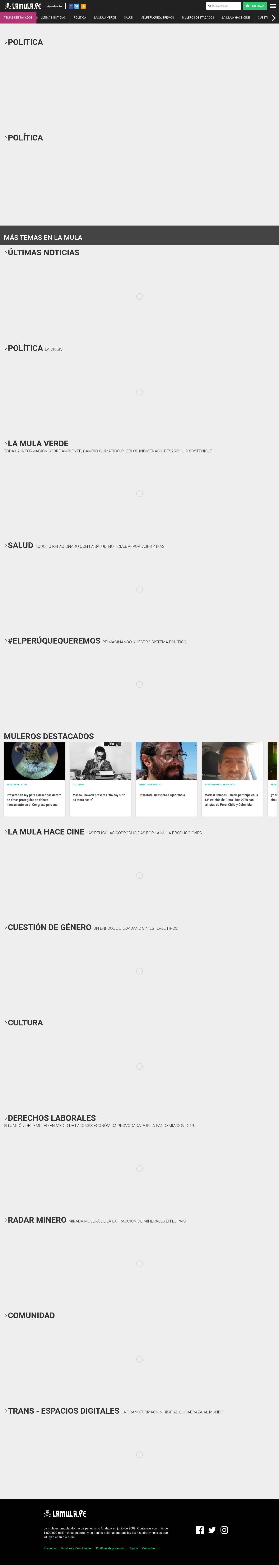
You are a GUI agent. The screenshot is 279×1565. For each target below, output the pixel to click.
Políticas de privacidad (110, 1548)
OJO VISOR (78, 784)
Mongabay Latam (17, 784)
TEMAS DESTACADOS (18, 17)
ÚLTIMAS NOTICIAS (53, 17)
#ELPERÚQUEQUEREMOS (157, 17)
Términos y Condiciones (75, 1548)
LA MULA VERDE (105, 17)
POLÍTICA (80, 17)
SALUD (128, 17)
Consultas (148, 1548)
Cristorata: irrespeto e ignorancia (162, 795)
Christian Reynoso (150, 784)
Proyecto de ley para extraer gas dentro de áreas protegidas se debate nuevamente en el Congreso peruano (34, 800)
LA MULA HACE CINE (236, 17)
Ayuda (134, 1548)
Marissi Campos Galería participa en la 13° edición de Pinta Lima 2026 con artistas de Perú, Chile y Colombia (231, 800)
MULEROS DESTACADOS (198, 17)
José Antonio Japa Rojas (220, 784)
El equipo (50, 1548)
